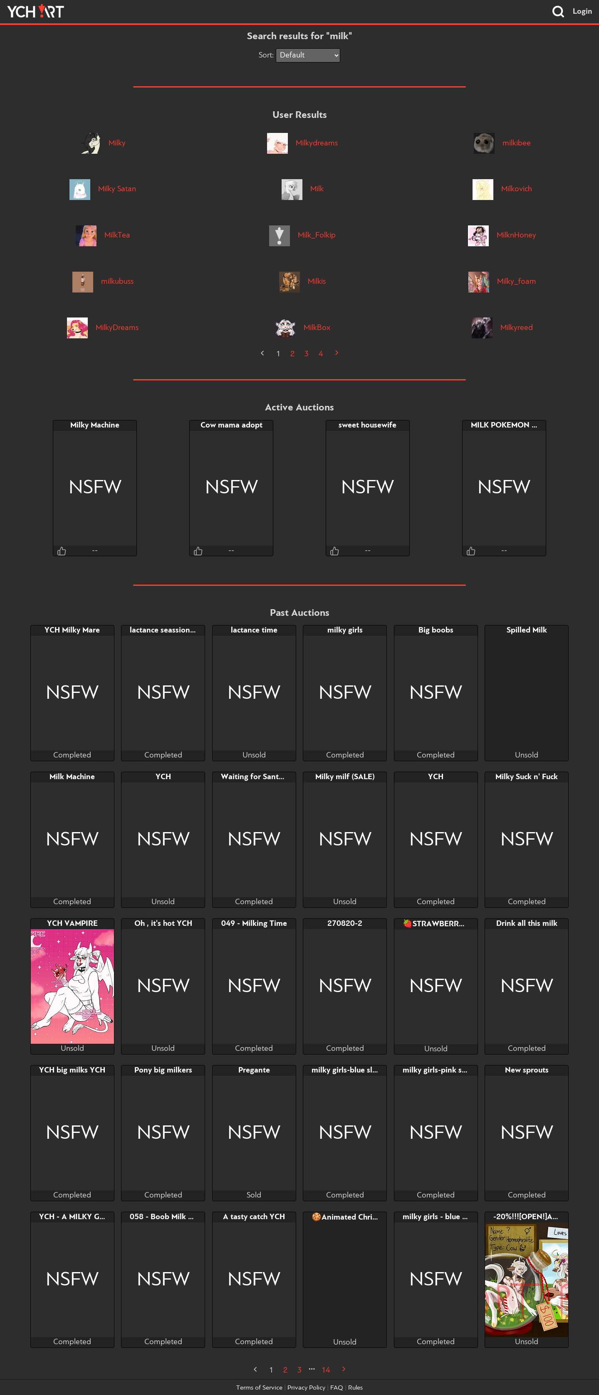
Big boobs (435, 630)
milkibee (502, 143)
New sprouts (527, 1070)
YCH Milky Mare (72, 630)
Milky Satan (102, 189)
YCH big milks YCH (72, 1070)
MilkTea (103, 235)
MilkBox (302, 328)
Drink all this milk (526, 924)
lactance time (254, 630)
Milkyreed (502, 328)
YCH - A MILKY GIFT (75, 1217)
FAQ (336, 1388)
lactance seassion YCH (169, 630)
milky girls (345, 630)
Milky (103, 143)
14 (326, 1370)
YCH (163, 777)
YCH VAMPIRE (72, 924)
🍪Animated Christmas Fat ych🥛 (370, 1217)
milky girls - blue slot (439, 1217)
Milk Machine (72, 777)
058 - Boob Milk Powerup (174, 1217)
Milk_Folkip (302, 235)
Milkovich (502, 189)
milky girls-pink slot (437, 1070)
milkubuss (103, 282)
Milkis (302, 282)
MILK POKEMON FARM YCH (520, 425)
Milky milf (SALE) (345, 777)
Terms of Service (259, 1388)
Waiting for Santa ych (258, 777)
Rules (355, 1388)
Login (582, 12)
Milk (303, 189)
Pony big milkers (163, 1070)
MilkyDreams (103, 328)
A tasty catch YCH (254, 1217)
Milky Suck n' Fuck (526, 777)
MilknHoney (502, 235)
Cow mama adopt (231, 425)
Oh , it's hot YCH (163, 924)
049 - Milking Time (254, 924)
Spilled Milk (527, 630)
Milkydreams (302, 143)
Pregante (254, 1070)
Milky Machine (94, 425)
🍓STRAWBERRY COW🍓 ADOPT (463, 924)
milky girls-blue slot (346, 1070)
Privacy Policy (306, 1388)
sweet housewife (367, 425)
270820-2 (344, 924)
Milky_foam (502, 282)
